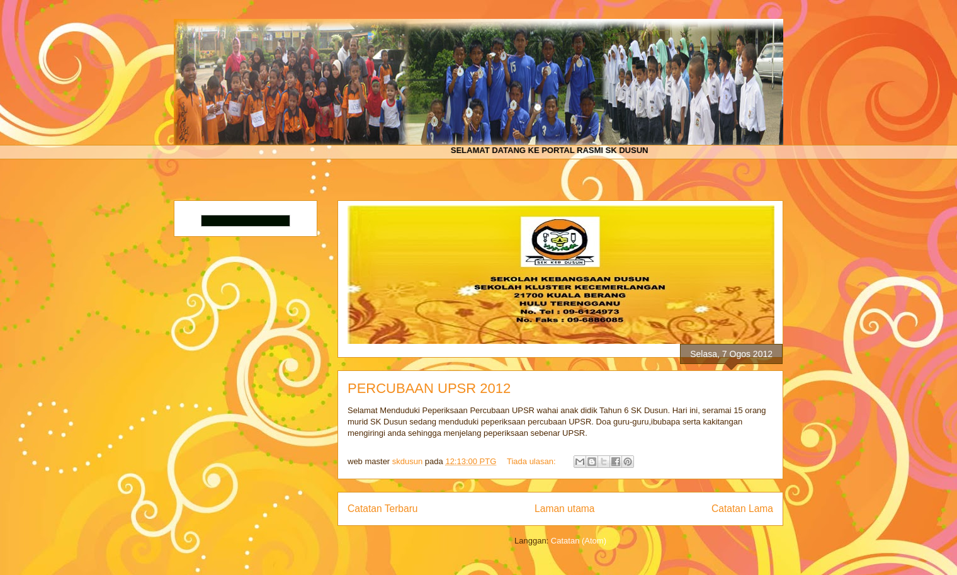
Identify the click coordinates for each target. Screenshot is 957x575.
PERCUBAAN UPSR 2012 (429, 388)
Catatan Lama (742, 508)
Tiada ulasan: (532, 461)
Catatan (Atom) (578, 540)
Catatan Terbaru (383, 508)
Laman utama (564, 508)
